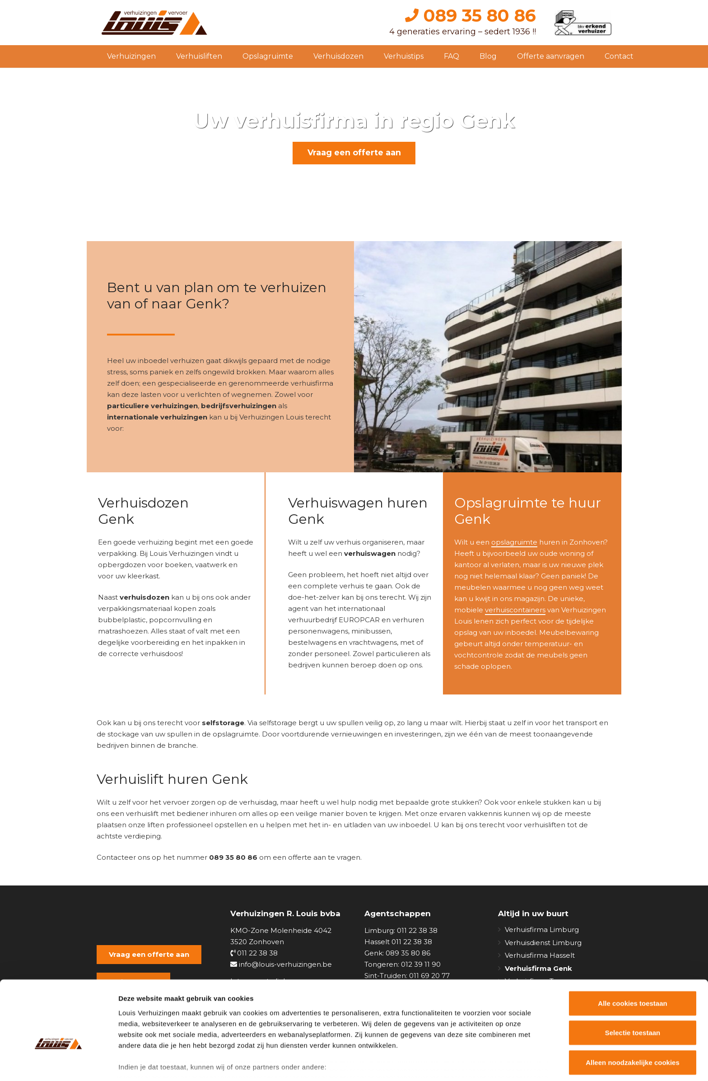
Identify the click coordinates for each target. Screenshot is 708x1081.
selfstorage (223, 722)
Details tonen (487, 1063)
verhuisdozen (144, 597)
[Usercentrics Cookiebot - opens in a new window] (58, 1063)
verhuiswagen (370, 553)
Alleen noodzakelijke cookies (633, 1009)
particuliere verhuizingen (152, 405)
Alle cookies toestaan (632, 950)
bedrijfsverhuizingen (238, 405)
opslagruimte (514, 542)
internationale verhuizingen (157, 417)
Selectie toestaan (633, 979)
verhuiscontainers (515, 610)
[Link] (155, 23)
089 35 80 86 (470, 15)
